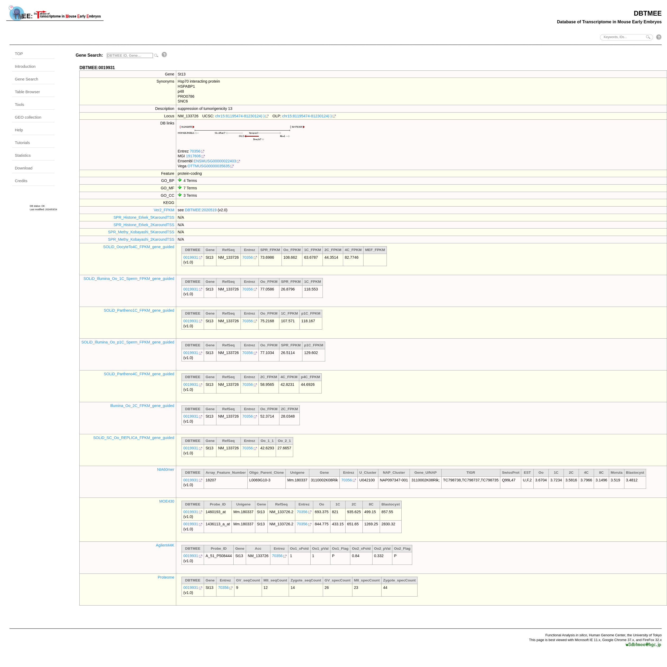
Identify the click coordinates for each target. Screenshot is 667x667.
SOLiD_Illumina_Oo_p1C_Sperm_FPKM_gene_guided (127, 342)
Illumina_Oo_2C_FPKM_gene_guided (142, 406)
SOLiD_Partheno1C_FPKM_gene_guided (139, 310)
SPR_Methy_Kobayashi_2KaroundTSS (141, 239)
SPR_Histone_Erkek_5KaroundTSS (144, 217)
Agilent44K (165, 545)
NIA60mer (165, 469)
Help (19, 130)
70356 (195, 151)
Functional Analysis (566, 635)
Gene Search (26, 79)
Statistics (23, 155)
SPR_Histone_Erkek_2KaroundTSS (144, 225)
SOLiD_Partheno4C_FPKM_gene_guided (139, 374)
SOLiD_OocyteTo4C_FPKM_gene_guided (138, 247)
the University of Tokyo (644, 635)
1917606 (193, 156)
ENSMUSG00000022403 (215, 161)
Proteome (166, 577)
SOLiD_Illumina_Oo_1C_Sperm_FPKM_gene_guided (128, 278)
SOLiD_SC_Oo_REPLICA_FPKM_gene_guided (133, 438)
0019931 (190, 257)
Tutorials (22, 142)
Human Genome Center (607, 635)
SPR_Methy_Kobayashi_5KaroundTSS (141, 232)
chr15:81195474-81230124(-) (240, 116)
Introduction (25, 66)
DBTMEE (648, 13)
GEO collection (28, 117)
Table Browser (27, 91)
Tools (19, 104)
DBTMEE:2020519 (201, 210)
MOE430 (166, 501)
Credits (21, 180)
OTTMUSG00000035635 (208, 166)
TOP (19, 53)
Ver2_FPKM (164, 210)
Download (24, 168)
